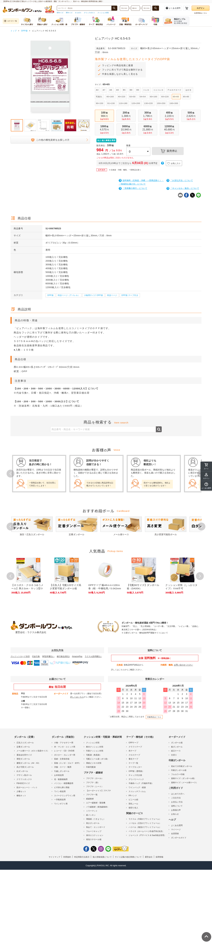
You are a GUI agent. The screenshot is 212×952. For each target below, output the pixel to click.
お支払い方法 (177, 802)
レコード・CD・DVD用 (64, 751)
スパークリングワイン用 (64, 795)
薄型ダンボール (23, 759)
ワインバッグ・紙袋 (137, 787)
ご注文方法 (176, 798)
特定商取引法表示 (81, 857)
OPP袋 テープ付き (129, 295)
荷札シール (133, 804)
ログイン (200, 8)
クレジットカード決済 (20, 656)
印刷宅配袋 (91, 767)
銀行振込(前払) (63, 656)
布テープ (132, 751)
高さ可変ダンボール (25, 767)
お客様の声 (176, 810)
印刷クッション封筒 (94, 751)
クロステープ (134, 755)
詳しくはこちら (117, 670)
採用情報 (159, 857)
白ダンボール (22, 771)
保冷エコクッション (94, 835)
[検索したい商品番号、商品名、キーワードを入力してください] (84, 8)
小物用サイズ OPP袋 (93, 295)
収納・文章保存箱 (61, 759)
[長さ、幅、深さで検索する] (155, 8)
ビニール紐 (133, 799)
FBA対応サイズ (23, 783)
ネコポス (78, 13)
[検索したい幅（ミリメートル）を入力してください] (135, 8)
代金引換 (36, 656)
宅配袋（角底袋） (93, 755)
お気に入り (174, 163)
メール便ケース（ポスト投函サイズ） (33, 751)
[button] (206, 486)
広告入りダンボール (25, 743)
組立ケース (176, 751)
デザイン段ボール (24, 775)
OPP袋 (50, 295)
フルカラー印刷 (177, 774)
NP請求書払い (48, 656)
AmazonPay (77, 656)
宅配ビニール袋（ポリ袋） (97, 759)
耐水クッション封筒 (94, 747)
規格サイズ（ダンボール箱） (183, 778)
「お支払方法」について (179, 180)
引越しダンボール (61, 771)
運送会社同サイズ (24, 755)
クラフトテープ (135, 747)
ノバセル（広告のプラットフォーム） (145, 823)
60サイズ (60, 13)
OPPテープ (133, 743)
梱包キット (21, 795)
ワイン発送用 (60, 791)
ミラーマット (92, 811)
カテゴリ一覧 (10, 21)
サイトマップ (54, 857)
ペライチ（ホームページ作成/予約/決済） (146, 831)
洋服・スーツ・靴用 (62, 767)
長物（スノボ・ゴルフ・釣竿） (67, 763)
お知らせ (175, 814)
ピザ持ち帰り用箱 (61, 787)
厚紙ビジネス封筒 (93, 763)
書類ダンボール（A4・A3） (28, 763)
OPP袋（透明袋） (136, 771)
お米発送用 (59, 775)
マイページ (176, 829)
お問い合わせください (183, 665)
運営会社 (148, 857)
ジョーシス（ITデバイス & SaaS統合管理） (147, 835)
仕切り (174, 755)
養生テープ (133, 759)
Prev (10, 474)
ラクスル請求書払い (93, 656)
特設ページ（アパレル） (69, 295)
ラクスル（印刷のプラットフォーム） (145, 819)
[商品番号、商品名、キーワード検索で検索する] (114, 8)
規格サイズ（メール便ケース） (184, 782)
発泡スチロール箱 (93, 839)
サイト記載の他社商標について (128, 857)
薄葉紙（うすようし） (95, 819)
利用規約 (67, 857)
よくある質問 (177, 825)
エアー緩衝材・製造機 (95, 803)
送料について (177, 806)
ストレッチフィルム (137, 791)
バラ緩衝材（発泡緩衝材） (97, 807)
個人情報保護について (102, 857)
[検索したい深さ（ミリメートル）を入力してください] (146, 8)
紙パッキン (91, 815)
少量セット (21, 791)
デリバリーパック (136, 779)
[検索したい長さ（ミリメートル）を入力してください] (124, 8)
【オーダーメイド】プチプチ (98, 791)
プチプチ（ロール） (94, 778)
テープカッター (135, 767)
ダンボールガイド (178, 838)
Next (201, 526)
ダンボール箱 (177, 743)
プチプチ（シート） (94, 786)
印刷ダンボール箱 (178, 770)
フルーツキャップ (93, 831)
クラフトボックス (24, 779)
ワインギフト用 (60, 804)
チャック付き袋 (135, 775)
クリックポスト (89, 13)
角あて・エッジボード (95, 827)
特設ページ (112, 295)
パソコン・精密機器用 (63, 783)
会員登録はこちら (200, 13)
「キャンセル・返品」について (182, 188)
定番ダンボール (23, 747)
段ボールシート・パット (27, 787)
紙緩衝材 (90, 799)
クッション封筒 (103, 13)
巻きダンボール (92, 823)
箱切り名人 (133, 808)
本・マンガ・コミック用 (64, 747)
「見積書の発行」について (133, 188)
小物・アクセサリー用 (63, 743)
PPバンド (133, 795)
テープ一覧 (133, 763)
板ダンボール (177, 747)
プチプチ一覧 (92, 795)
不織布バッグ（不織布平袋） (141, 783)
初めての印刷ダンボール (181, 766)
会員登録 (175, 833)
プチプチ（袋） (92, 782)
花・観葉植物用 (60, 779)
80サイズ (69, 13)
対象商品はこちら (154, 717)
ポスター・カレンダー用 (64, 755)
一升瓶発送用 (60, 799)
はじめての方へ (177, 794)
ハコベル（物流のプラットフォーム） (145, 827)
